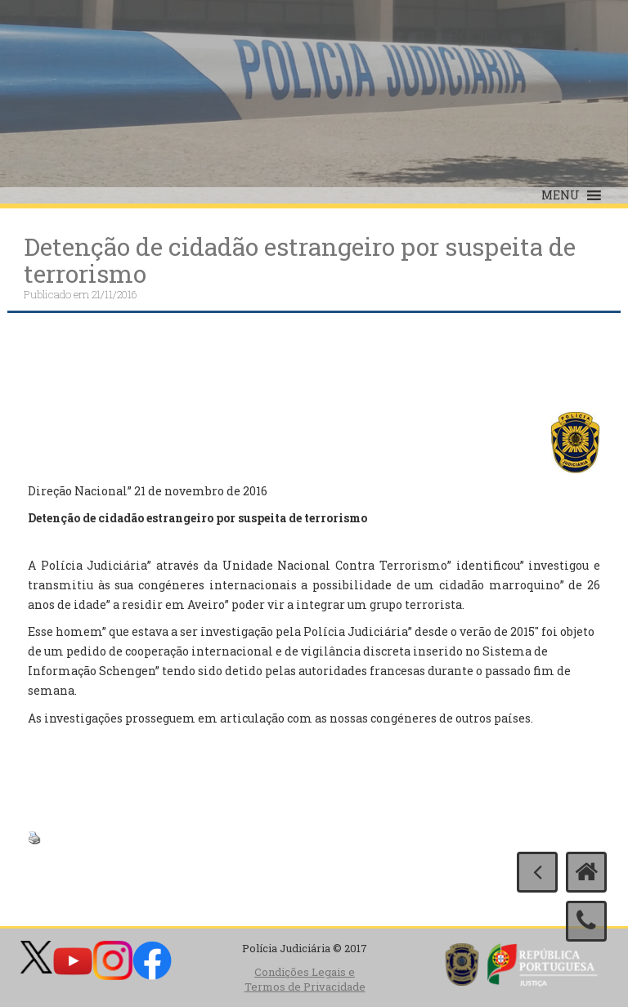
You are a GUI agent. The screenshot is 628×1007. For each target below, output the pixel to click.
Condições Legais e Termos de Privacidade (305, 979)
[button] (560, 195)
